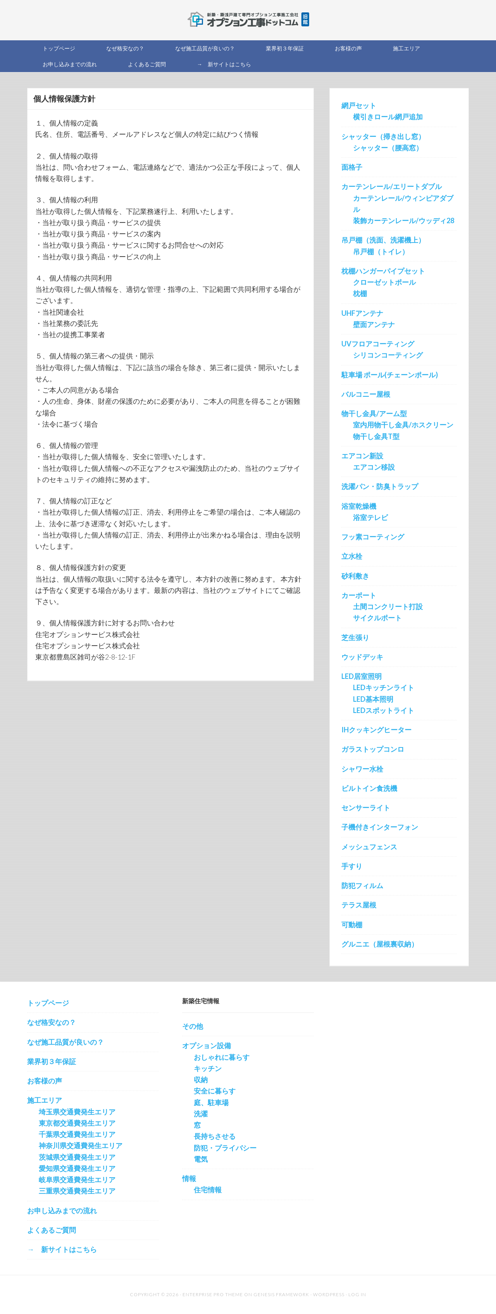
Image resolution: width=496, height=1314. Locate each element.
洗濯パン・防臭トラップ (379, 486)
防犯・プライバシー (225, 1148)
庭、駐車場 (211, 1102)
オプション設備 (206, 1045)
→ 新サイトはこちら (62, 1249)
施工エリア (44, 1100)
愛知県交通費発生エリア (77, 1168)
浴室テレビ (370, 517)
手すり (351, 866)
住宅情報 (208, 1189)
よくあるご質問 (51, 1230)
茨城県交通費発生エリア (77, 1157)
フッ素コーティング (372, 536)
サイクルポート (377, 617)
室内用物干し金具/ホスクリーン (403, 424)
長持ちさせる (215, 1136)
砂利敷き (355, 576)
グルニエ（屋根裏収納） (379, 944)
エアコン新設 (362, 455)
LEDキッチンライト (383, 687)
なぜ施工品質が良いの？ (65, 1042)
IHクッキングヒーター (376, 729)
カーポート (358, 595)
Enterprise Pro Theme (213, 1294)
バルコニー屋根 (365, 394)
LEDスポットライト (383, 710)
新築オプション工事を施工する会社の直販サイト (248, 19)
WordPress (328, 1294)
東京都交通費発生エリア (77, 1123)
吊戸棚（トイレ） (381, 251)
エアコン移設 (374, 467)
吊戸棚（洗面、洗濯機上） (383, 240)
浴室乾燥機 (358, 506)
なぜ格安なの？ (51, 1022)
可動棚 (351, 924)
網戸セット (358, 105)
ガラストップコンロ (372, 749)
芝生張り (355, 637)
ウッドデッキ (362, 657)
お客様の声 (44, 1080)
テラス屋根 (358, 905)
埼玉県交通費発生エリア (77, 1111)
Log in (357, 1294)
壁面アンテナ (374, 324)
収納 (201, 1079)
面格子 (351, 167)
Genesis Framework (281, 1294)
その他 (192, 1026)
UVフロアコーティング (377, 343)
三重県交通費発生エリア (77, 1191)
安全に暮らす (215, 1091)
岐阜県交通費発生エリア (77, 1179)
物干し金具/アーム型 (374, 413)
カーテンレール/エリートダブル (391, 186)
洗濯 (201, 1113)
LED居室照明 (361, 676)
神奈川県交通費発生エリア (80, 1145)
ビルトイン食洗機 (369, 788)
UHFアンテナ (362, 313)
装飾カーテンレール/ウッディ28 (403, 220)
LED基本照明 (373, 699)
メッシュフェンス (369, 846)
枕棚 (360, 293)
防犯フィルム (362, 885)
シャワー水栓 (362, 769)
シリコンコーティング (388, 355)
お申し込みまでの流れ (62, 1210)
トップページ (48, 1003)
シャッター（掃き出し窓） (383, 136)
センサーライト (365, 807)
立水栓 (351, 556)
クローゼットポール (384, 282)
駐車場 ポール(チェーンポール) (389, 374)
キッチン (208, 1068)
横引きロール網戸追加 (388, 116)
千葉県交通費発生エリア (77, 1134)
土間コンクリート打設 (388, 606)
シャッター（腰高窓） (388, 147)
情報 (189, 1178)
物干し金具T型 (376, 436)
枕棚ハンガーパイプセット (383, 271)
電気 (201, 1159)
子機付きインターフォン (379, 827)
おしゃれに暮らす (222, 1057)
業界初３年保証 (51, 1061)
